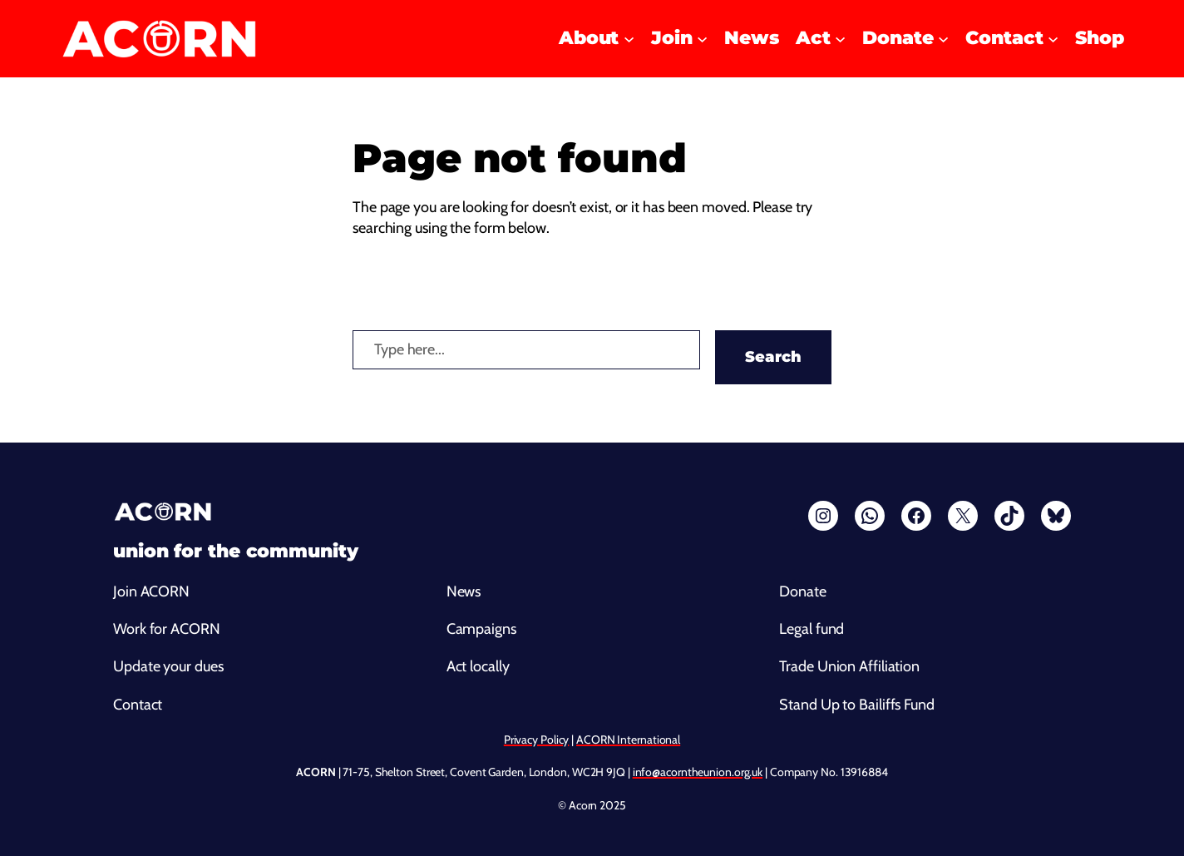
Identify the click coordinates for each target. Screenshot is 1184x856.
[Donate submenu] (943, 38)
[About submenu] (629, 38)
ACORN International (628, 739)
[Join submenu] (702, 38)
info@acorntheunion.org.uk (698, 771)
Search (773, 357)
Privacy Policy (537, 739)
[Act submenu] (840, 38)
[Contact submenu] (1053, 38)
